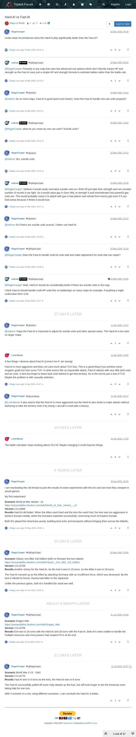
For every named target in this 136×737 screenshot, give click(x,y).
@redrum (31, 93)
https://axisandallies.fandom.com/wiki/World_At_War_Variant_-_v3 (41, 505)
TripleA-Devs (68, 723)
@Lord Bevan (32, 396)
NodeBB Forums (90, 723)
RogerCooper (18, 32)
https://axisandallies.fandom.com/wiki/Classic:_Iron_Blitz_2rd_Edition (42, 562)
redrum (15, 63)
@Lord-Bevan (12, 402)
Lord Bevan (17, 355)
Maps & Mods (17, 23)
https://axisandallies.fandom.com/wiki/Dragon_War (32, 624)
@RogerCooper (36, 63)
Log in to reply (122, 24)
